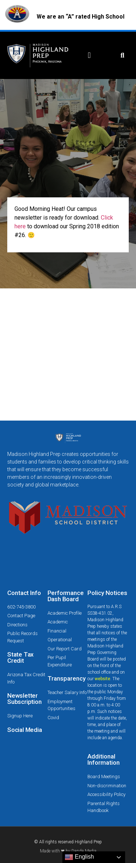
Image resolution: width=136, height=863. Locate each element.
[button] (89, 56)
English (79, 857)
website (102, 678)
